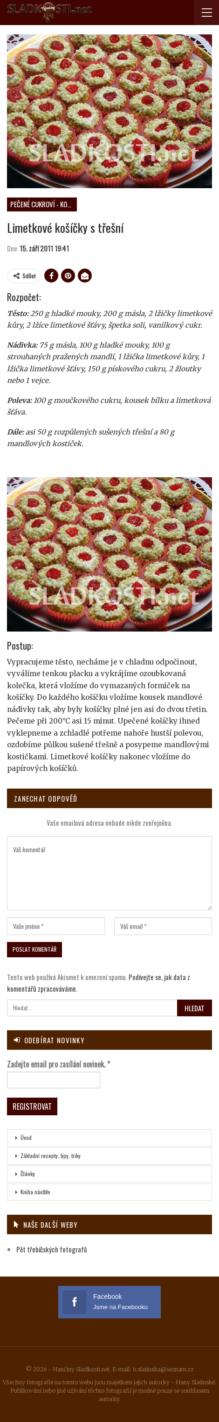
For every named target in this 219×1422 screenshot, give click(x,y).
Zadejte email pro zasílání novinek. (58, 1064)
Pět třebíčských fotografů (51, 1249)
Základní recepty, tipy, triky (51, 1155)
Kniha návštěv (35, 1192)
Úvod (26, 1137)
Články (28, 1174)
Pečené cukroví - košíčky (43, 204)
